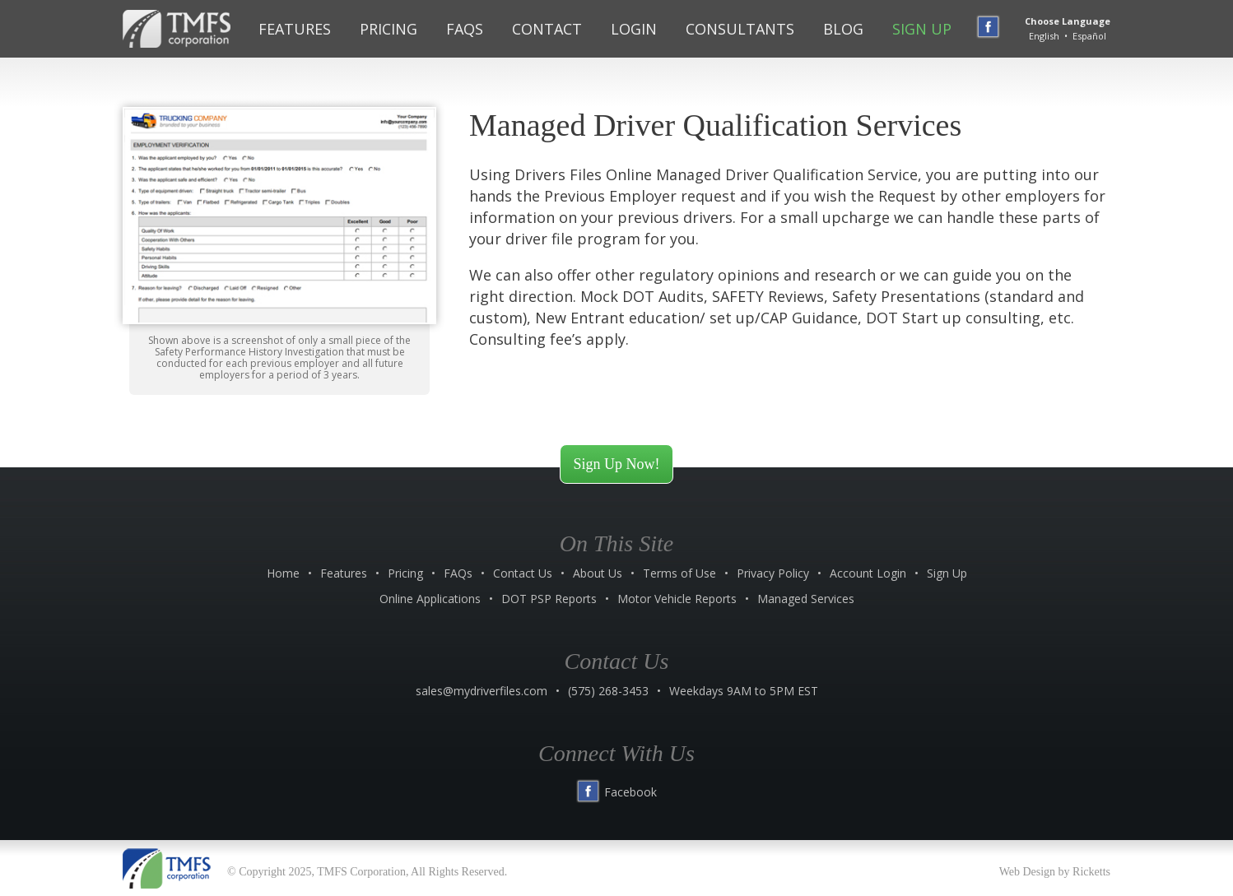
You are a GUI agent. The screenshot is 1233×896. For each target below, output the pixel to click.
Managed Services (805, 598)
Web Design (1027, 872)
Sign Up (922, 29)
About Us (597, 573)
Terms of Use (679, 573)
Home (283, 573)
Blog (843, 29)
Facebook (616, 792)
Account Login (868, 573)
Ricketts (1091, 872)
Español (1089, 36)
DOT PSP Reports (549, 598)
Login (634, 29)
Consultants (740, 29)
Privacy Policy (773, 573)
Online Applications (430, 598)
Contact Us (522, 573)
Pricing (388, 29)
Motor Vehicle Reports (677, 598)
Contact (547, 29)
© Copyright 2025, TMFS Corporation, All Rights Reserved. (367, 872)
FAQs (464, 29)
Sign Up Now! (616, 464)
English (1044, 36)
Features (294, 29)
